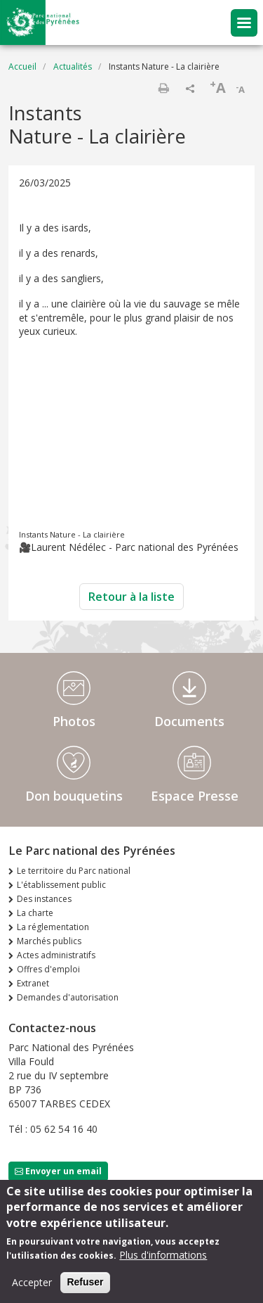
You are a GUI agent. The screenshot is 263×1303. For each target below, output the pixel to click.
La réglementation (53, 927)
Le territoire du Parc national (73, 871)
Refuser (85, 1282)
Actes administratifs (56, 955)
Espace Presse (194, 795)
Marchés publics (49, 941)
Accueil (22, 66)
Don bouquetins (74, 795)
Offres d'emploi (48, 969)
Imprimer (163, 88)
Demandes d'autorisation (68, 997)
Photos (74, 721)
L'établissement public (61, 885)
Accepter (32, 1282)
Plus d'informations (163, 1254)
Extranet (33, 983)
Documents (189, 721)
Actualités (72, 66)
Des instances (44, 899)
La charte (35, 913)
